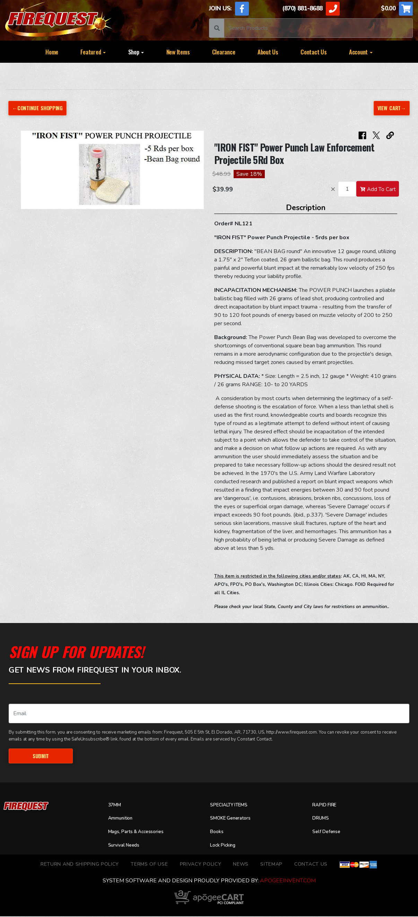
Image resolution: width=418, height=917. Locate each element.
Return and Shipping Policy (80, 865)
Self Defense (328, 832)
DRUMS (321, 819)
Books (217, 832)
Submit (41, 756)
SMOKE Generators (234, 819)
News (241, 865)
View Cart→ (390, 108)
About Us (268, 51)
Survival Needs (127, 845)
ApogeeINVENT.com (288, 881)
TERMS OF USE (149, 865)
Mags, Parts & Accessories (141, 832)
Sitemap (271, 865)
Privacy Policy (200, 865)
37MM (115, 805)
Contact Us (313, 51)
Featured (93, 51)
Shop (136, 51)
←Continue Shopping (39, 108)
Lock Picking (225, 845)
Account (361, 51)
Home (51, 51)
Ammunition (123, 819)
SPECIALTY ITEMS (232, 805)
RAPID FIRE (326, 805)
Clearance (223, 51)
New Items (178, 51)
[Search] (318, 28)
